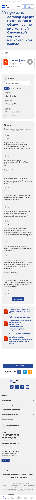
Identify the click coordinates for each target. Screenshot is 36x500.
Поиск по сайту (27, 474)
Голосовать (18, 299)
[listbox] (18, 83)
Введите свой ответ (10, 170)
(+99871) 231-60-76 (10, 443)
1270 (4, 432)
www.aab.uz (14, 490)
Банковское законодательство (18, 471)
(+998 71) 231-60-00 (10, 435)
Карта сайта (14, 477)
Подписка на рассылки (11, 474)
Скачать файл (17, 60)
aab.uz (8, 6)
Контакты (23, 477)
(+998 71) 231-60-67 (10, 451)
